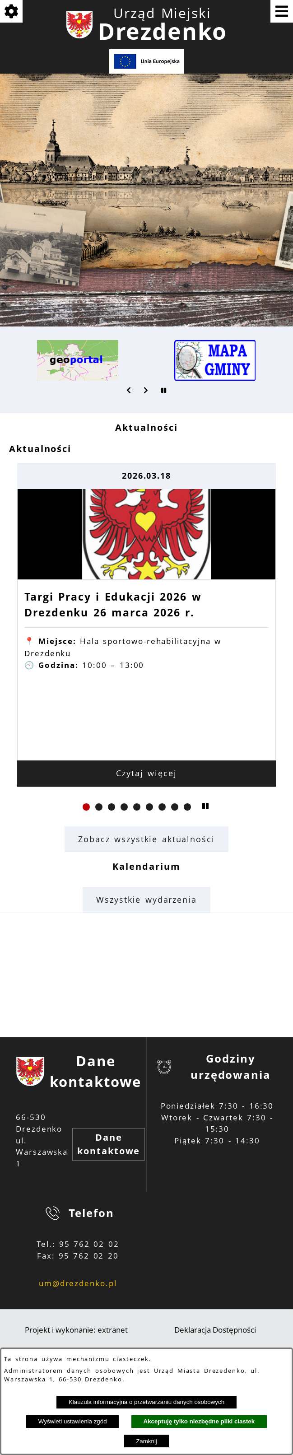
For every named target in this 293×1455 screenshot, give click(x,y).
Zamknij (146, 1441)
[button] (129, 390)
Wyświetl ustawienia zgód (72, 1421)
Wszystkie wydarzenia (146, 899)
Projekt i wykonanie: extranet (76, 1329)
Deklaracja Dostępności (215, 1329)
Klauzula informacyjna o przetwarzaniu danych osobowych (146, 1402)
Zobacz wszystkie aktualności (146, 839)
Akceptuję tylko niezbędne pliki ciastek (199, 1421)
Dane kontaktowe (108, 1144)
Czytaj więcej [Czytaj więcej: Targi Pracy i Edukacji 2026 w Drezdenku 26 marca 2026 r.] (146, 773)
